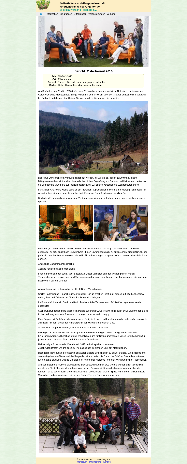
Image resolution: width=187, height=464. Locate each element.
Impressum (81, 462)
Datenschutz (95, 462)
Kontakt (107, 462)
